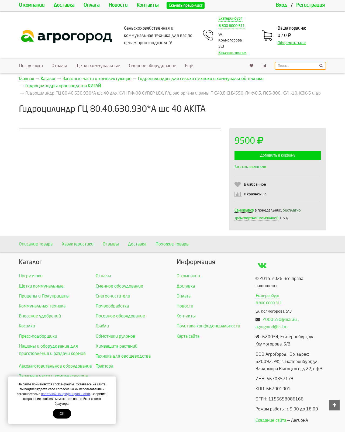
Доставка (64, 5)
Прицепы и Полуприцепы (44, 296)
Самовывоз (244, 210)
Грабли (102, 326)
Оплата (91, 5)
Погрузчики (31, 65)
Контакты (147, 5)
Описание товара (36, 244)
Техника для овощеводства (123, 356)
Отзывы (111, 244)
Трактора (104, 366)
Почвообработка (112, 306)
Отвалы (59, 65)
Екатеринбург (230, 18)
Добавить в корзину (277, 155)
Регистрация (310, 5)
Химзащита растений (116, 346)
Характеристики (78, 244)
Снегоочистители (113, 296)
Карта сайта (188, 336)
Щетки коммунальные (97, 65)
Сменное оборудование (152, 65)
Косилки (27, 326)
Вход (281, 5)
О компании (31, 5)
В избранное (255, 184)
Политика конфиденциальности (208, 326)
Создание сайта (271, 420)
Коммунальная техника (42, 306)
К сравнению (255, 194)
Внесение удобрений (40, 316)
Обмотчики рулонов (115, 336)
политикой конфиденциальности (65, 394)
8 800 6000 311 (232, 26)
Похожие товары (172, 244)
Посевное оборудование (120, 316)
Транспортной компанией (256, 218)
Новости (118, 5)
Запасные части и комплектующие (53, 376)
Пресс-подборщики (38, 336)
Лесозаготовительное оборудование (55, 366)
